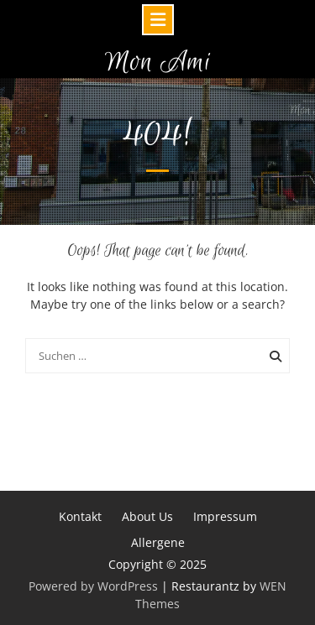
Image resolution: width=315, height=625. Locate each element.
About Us (147, 516)
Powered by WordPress (93, 586)
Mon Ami (158, 62)
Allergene (158, 542)
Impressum (225, 516)
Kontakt (80, 516)
